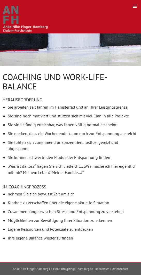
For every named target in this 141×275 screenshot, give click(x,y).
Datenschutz (120, 269)
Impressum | (103, 269)
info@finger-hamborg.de (76, 269)
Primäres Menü (135, 6)
